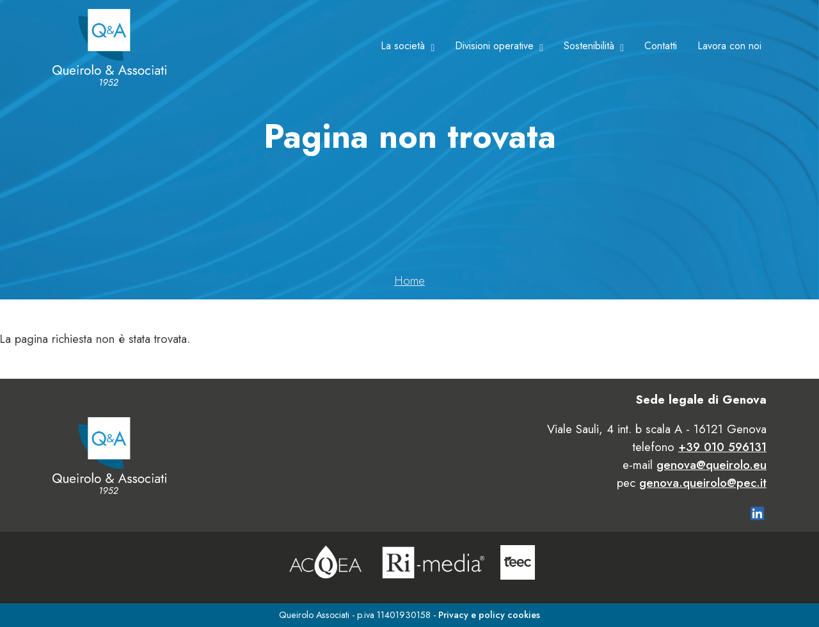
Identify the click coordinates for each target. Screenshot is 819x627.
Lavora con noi (729, 45)
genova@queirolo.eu (711, 464)
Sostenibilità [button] (589, 45)
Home (409, 280)
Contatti (660, 45)
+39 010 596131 (722, 447)
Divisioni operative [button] (494, 45)
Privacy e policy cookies (489, 614)
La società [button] (403, 45)
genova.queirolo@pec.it (703, 482)
